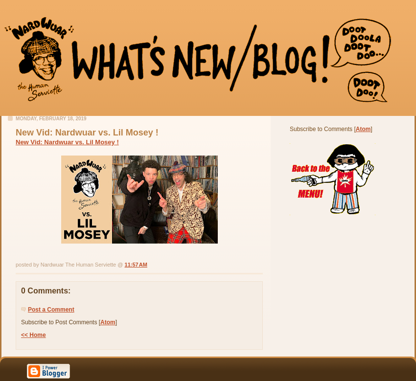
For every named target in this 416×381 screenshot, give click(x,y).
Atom (108, 322)
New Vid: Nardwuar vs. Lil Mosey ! (67, 142)
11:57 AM (136, 265)
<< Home (33, 335)
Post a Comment (51, 309)
